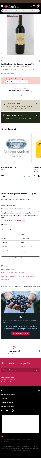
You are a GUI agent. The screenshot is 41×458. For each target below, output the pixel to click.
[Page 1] (2, 57)
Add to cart (16, 181)
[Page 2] (4, 57)
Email (3, 367)
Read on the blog (6, 382)
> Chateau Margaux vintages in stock (13, 220)
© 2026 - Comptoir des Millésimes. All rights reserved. (16, 439)
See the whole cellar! (20, 333)
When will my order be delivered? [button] (13, 273)
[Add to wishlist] (39, 61)
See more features (20, 258)
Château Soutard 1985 (8, 167)
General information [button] (8, 269)
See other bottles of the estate (17, 82)
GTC (10, 441)
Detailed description (7, 73)
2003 (20, 95)
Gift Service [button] (5, 279)
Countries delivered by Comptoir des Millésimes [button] (18, 276)
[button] (33, 69)
